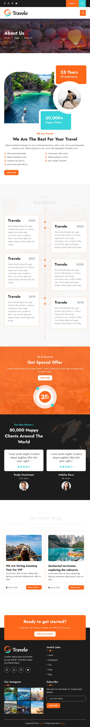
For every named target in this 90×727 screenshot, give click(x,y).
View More (11, 172)
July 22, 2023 (12, 587)
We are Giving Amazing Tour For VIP (21, 568)
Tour (49, 664)
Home (7, 37)
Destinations (52, 660)
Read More (34, 587)
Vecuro (62, 723)
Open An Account (45, 634)
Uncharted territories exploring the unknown (63, 568)
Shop (49, 669)
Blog (49, 674)
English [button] (71, 3)
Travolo (41, 723)
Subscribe (53, 705)
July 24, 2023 (54, 587)
